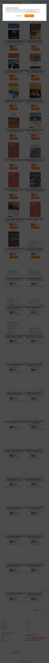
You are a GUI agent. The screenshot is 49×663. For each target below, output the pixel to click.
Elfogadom (29, 15)
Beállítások (18, 15)
